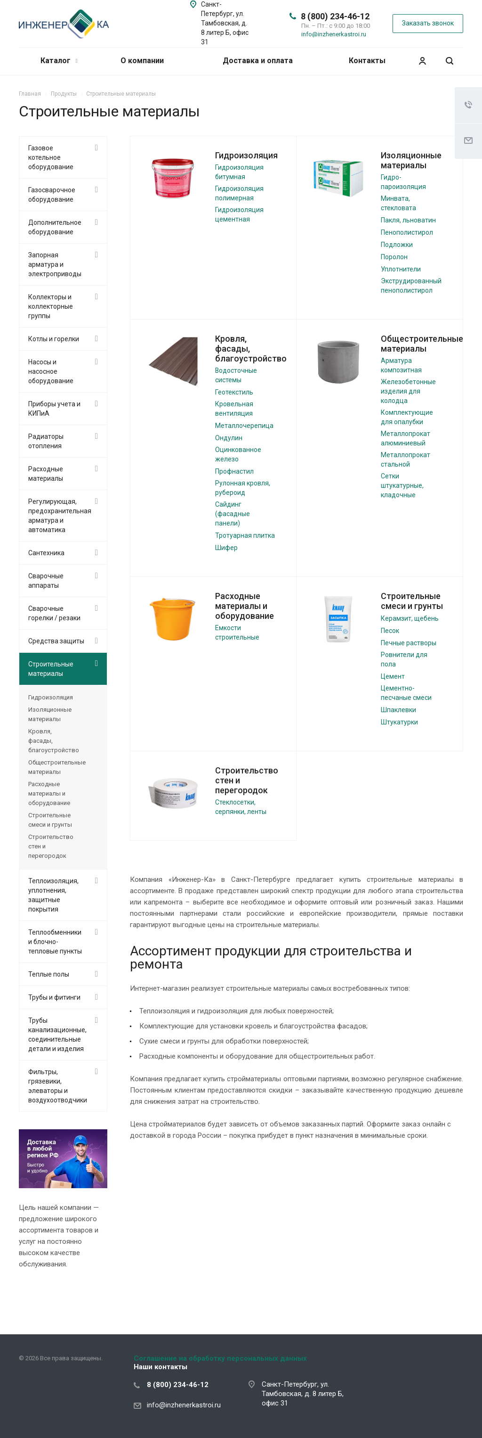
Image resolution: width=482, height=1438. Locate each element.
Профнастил (234, 471)
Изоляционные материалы (411, 160)
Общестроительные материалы (422, 343)
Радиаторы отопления (46, 441)
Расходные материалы (45, 473)
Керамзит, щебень (410, 618)
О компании (142, 60)
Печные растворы (408, 643)
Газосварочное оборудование (51, 194)
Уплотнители (401, 269)
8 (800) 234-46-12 (335, 16)
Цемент (393, 676)
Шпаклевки (398, 710)
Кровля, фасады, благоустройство (53, 741)
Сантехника (46, 553)
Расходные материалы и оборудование (244, 606)
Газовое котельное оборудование (50, 157)
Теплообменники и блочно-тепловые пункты (55, 942)
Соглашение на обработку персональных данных (220, 1358)
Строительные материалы (50, 668)
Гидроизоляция (246, 155)
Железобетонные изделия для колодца (408, 391)
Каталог (59, 60)
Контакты (367, 60)
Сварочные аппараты (46, 580)
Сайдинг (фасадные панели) (232, 514)
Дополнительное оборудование (54, 227)
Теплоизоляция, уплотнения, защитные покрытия (53, 895)
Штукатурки (399, 722)
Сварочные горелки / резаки (54, 613)
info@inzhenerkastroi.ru (333, 34)
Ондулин (228, 438)
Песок (390, 630)
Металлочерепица (244, 425)
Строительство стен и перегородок (50, 846)
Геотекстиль (234, 392)
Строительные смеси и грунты (412, 601)
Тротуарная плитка (245, 535)
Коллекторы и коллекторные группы (50, 306)
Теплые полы (48, 974)
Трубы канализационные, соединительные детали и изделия (57, 1034)
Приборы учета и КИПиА (54, 408)
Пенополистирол (407, 232)
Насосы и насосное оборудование (50, 371)
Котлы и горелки (53, 339)
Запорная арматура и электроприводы (54, 264)
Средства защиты (56, 641)
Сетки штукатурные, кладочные (402, 485)
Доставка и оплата (258, 60)
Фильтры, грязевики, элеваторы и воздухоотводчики (57, 1086)
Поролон (394, 257)
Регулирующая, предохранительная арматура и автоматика (59, 516)
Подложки (397, 244)
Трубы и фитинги (54, 997)
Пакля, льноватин (408, 220)
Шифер (226, 547)
